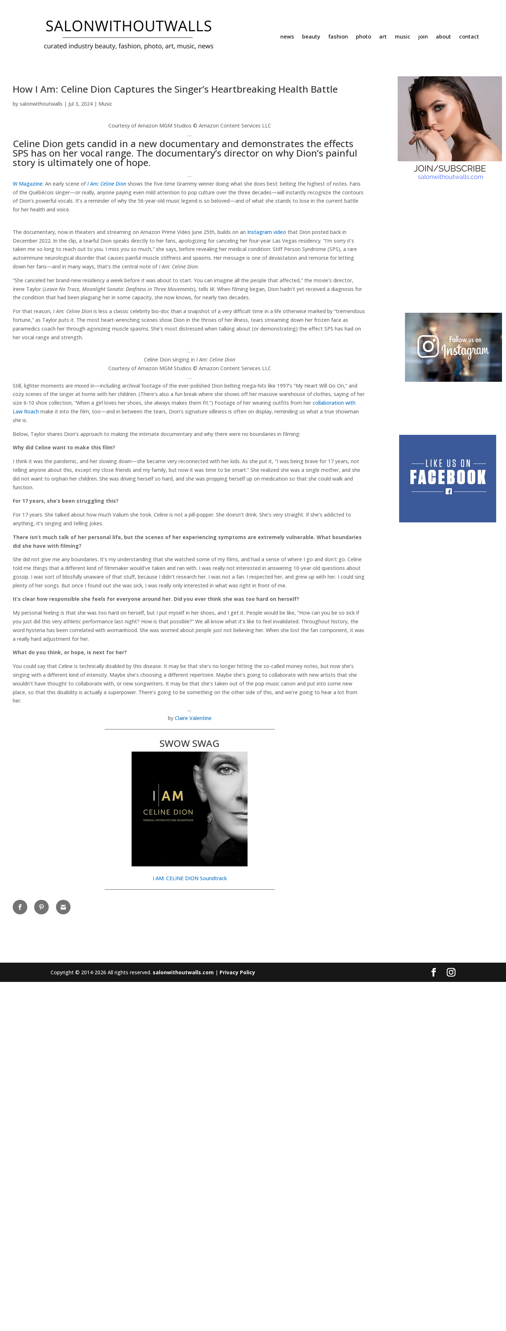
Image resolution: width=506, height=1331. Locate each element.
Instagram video (266, 415)
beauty (311, 37)
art (383, 37)
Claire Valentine (193, 1067)
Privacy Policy (237, 1321)
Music (105, 103)
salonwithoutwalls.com (183, 1321)
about (443, 37)
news (287, 37)
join (423, 37)
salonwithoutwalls (41, 103)
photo (363, 37)
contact (469, 37)
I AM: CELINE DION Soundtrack (190, 1227)
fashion (338, 37)
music (402, 37)
